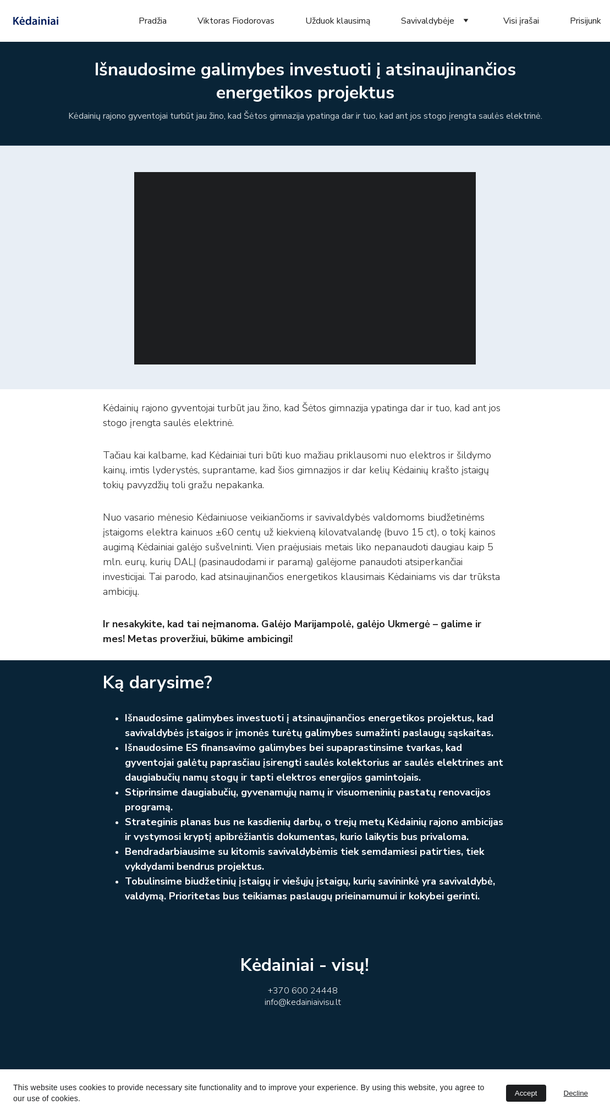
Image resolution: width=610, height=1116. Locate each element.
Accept (526, 1093)
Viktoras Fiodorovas (235, 21)
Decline (576, 1093)
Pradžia (153, 21)
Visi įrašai (521, 21)
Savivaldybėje (427, 21)
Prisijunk (585, 21)
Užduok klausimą (337, 21)
